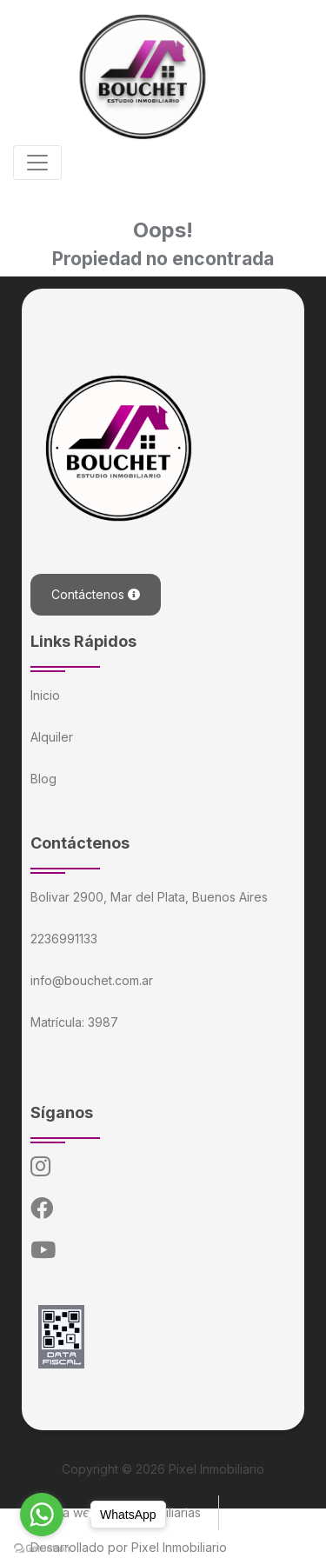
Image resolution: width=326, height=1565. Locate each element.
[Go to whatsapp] (41, 1514)
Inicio (45, 695)
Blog (43, 778)
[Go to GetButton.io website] (42, 1547)
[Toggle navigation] (37, 162)
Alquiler (51, 736)
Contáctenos (95, 594)
